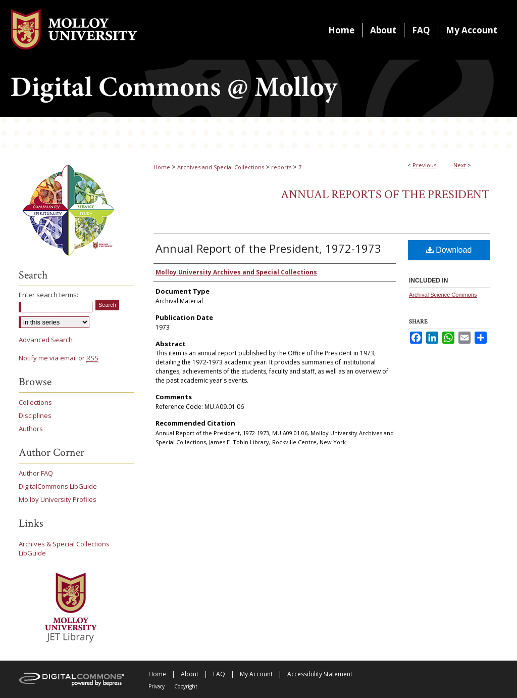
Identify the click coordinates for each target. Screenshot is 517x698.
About (189, 674)
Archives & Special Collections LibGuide (64, 548)
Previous (424, 165)
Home (161, 167)
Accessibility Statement (319, 674)
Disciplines (35, 415)
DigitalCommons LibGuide (58, 486)
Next (459, 165)
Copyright (185, 686)
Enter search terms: (48, 294)
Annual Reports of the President (385, 194)
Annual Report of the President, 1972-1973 (268, 248)
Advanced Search (46, 339)
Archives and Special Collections (220, 167)
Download (449, 250)
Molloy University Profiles (57, 499)
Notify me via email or (58, 357)
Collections (35, 402)
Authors (31, 428)
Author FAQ (36, 473)
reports (281, 167)
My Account (256, 674)
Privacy (156, 686)
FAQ (219, 674)
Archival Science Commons (443, 295)
